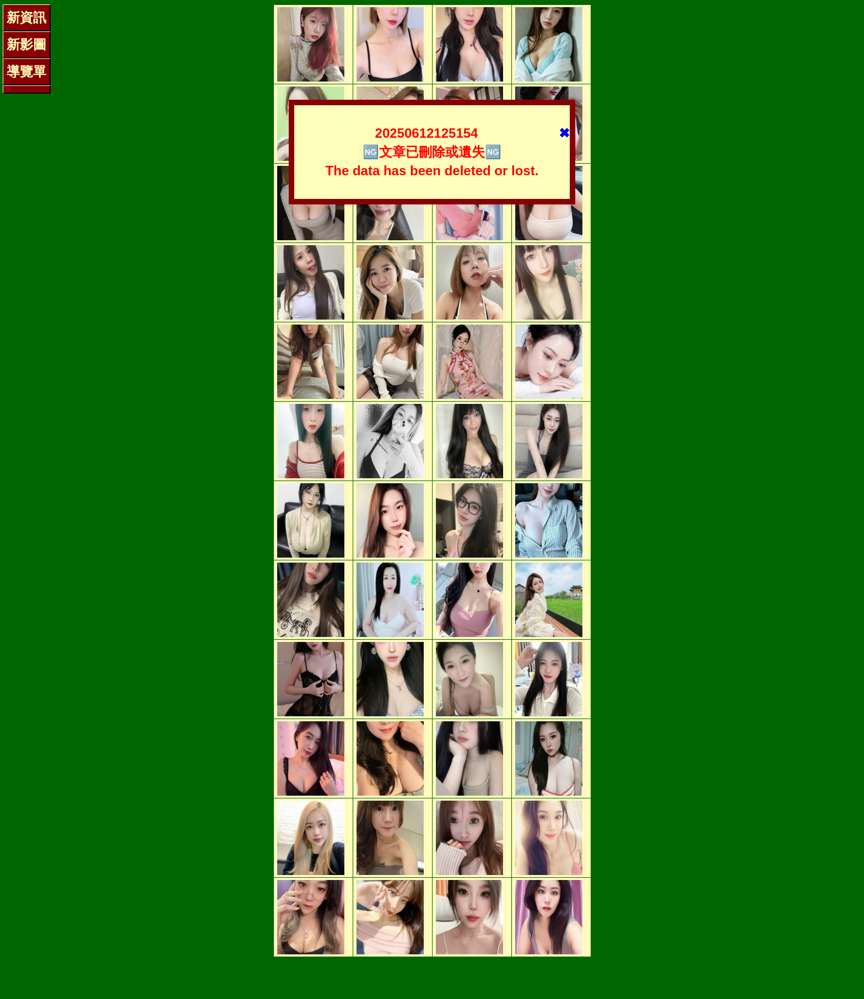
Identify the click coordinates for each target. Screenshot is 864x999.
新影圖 (26, 44)
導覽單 (26, 71)
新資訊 (26, 17)
